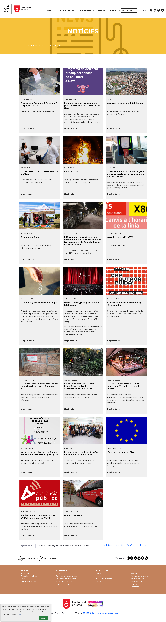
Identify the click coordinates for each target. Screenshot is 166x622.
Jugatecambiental (30, 237)
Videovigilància (137, 581)
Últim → (142, 545)
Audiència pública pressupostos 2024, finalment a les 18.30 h (38, 516)
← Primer (108, 545)
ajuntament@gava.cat (108, 613)
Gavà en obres (62, 584)
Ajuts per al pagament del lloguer (125, 103)
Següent (131, 545)
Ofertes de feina (28, 581)
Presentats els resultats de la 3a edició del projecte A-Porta (81, 453)
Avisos (99, 573)
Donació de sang (73, 515)
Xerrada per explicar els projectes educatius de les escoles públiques (39, 453)
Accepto (43, 618)
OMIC (23, 579)
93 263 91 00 (89, 613)
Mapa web (135, 584)
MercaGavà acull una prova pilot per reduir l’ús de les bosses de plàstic (124, 386)
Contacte (135, 587)
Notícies (100, 576)
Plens (98, 581)
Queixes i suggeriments (67, 576)
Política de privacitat (140, 576)
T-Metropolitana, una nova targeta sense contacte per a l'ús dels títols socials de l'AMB (125, 174)
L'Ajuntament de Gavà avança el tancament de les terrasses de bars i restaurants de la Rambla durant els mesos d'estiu (82, 241)
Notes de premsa (104, 579)
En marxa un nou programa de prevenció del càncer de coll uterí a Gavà (82, 105)
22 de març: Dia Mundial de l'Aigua (39, 302)
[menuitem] (50, 10)
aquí (19, 614)
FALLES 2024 (71, 171)
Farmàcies (26, 573)
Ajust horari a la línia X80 (120, 237)
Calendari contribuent (66, 579)
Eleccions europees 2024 (120, 452)
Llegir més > (26, 128)
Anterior (120, 545)
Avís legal (135, 573)
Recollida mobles (29, 576)
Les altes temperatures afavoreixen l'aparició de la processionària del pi (39, 386)
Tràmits (59, 573)
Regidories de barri (64, 581)
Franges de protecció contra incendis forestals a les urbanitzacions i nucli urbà (79, 386)
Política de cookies (139, 579)
